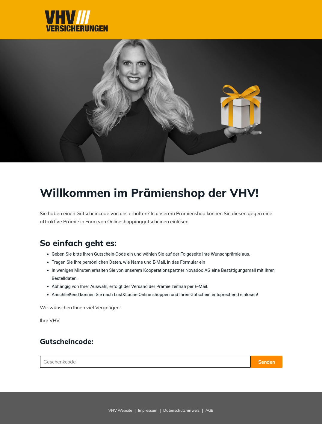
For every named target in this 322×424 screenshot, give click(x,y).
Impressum (147, 410)
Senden (266, 362)
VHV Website (120, 410)
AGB (209, 410)
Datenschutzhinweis (181, 410)
